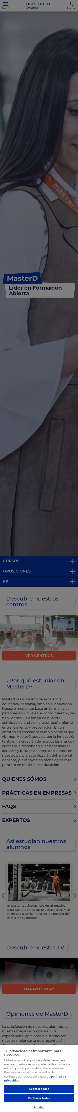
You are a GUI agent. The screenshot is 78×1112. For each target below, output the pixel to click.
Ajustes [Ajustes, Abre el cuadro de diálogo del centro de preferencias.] (39, 1107)
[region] (39, 1078)
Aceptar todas (39, 1088)
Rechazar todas (39, 1098)
